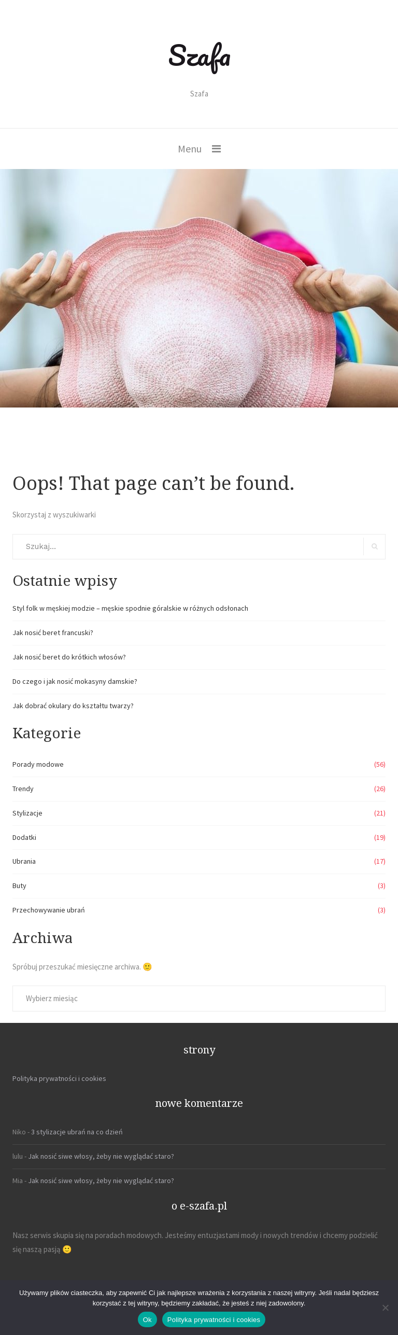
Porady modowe (38, 764)
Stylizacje (27, 813)
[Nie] (385, 1307)
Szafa (199, 55)
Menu (190, 148)
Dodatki (24, 837)
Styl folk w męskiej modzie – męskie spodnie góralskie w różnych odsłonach (130, 608)
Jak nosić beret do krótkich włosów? (69, 657)
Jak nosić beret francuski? (52, 632)
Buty (19, 885)
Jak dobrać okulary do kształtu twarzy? (73, 705)
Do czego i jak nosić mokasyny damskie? (74, 681)
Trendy (23, 788)
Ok (147, 1320)
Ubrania (24, 861)
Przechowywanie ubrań (48, 910)
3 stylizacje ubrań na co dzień (77, 1131)
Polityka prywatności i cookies (59, 1078)
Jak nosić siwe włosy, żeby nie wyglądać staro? (101, 1156)
